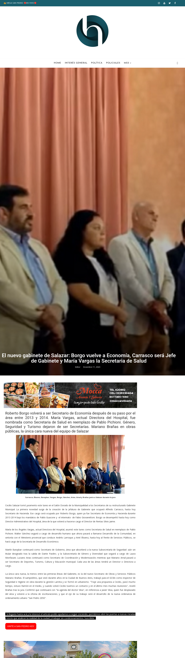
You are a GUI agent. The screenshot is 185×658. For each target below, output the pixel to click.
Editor (78, 453)
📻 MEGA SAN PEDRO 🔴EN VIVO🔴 (20, 3)
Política (96, 63)
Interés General (76, 63)
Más (126, 63)
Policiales (113, 63)
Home (57, 63)
